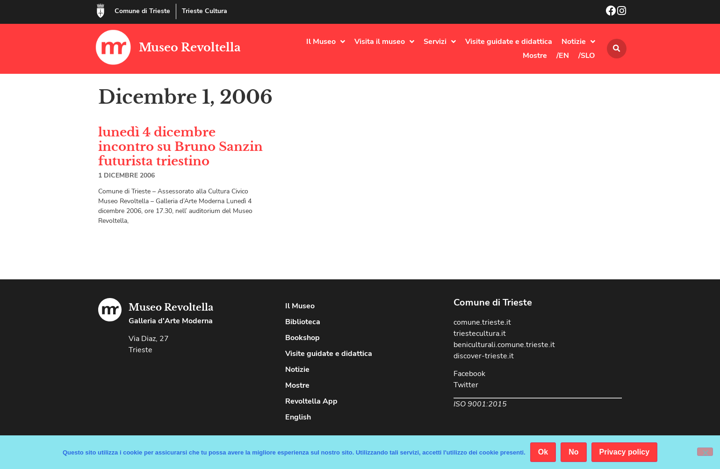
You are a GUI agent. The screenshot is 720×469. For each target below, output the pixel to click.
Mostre (535, 55)
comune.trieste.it (482, 322)
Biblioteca (302, 322)
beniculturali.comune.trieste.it (504, 345)
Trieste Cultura (204, 11)
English (298, 417)
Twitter (466, 385)
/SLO (586, 55)
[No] (705, 452)
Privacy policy (624, 452)
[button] (616, 48)
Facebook (469, 374)
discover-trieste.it (484, 356)
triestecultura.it (480, 333)
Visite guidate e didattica (508, 41)
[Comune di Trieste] (101, 11)
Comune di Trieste (142, 11)
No (573, 452)
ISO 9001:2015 (480, 404)
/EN (562, 55)
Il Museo (325, 42)
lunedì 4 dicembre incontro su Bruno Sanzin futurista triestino (180, 147)
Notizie (578, 42)
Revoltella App (311, 401)
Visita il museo (384, 42)
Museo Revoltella (190, 47)
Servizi (440, 42)
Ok (543, 452)
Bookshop (302, 338)
